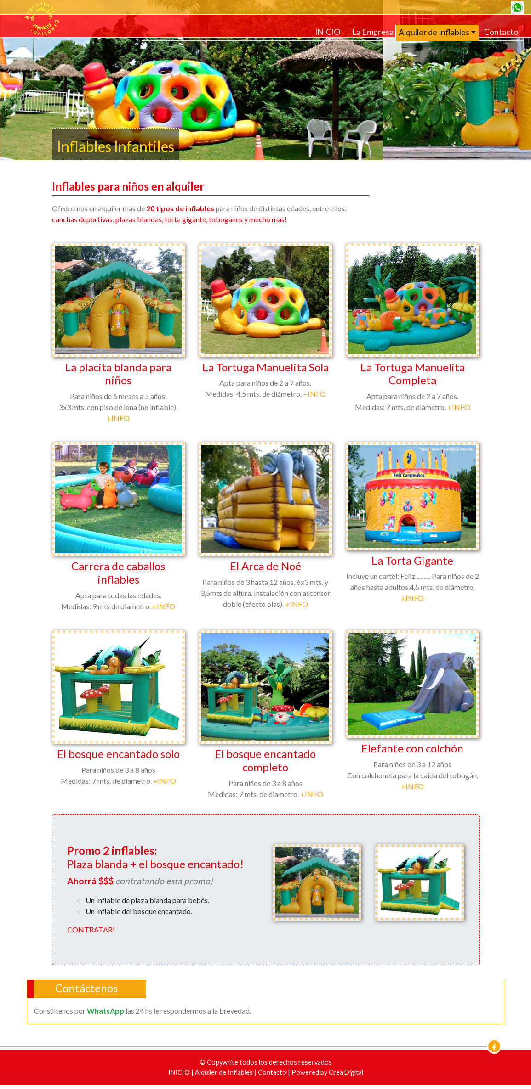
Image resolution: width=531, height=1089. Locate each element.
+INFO (118, 418)
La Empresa (373, 32)
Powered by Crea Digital (327, 1072)
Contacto (501, 32)
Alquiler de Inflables (224, 1072)
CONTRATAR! (91, 929)
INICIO (327, 32)
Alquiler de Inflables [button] (434, 32)
